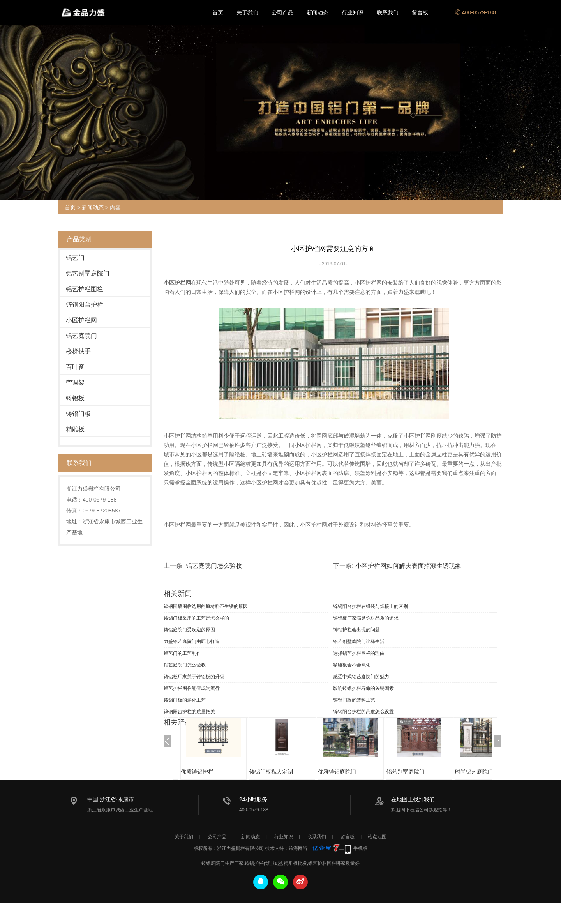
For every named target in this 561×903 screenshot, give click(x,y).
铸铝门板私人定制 (271, 772)
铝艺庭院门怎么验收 (214, 565)
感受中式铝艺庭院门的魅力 (361, 676)
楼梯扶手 (78, 351)
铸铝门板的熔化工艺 (185, 700)
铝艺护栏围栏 (84, 289)
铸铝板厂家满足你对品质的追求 (366, 618)
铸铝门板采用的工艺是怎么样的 (196, 618)
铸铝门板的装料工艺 (354, 700)
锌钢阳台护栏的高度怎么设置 (363, 711)
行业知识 (352, 12)
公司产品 (282, 12)
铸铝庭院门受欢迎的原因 (189, 630)
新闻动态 (317, 12)
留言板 (420, 12)
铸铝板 (75, 398)
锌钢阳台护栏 (84, 304)
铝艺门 (75, 257)
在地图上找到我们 (413, 799)
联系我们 (388, 12)
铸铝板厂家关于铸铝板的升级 (194, 676)
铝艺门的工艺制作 (182, 653)
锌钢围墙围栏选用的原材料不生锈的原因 (206, 606)
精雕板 (75, 429)
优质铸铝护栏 (197, 772)
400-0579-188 (475, 12)
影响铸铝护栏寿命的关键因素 (363, 688)
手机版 (360, 848)
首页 (217, 12)
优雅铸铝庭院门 (337, 772)
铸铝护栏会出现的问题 (356, 630)
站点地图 (377, 836)
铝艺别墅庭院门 (87, 273)
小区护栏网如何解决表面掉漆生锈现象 (408, 565)
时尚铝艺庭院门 (474, 772)
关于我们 (247, 12)
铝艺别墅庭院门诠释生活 (359, 641)
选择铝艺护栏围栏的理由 (359, 653)
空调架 (75, 382)
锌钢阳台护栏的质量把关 (189, 711)
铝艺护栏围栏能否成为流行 (192, 688)
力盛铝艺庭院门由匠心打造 (192, 641)
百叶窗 (75, 367)
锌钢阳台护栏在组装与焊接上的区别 (370, 606)
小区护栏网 (81, 320)
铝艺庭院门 (81, 335)
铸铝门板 (78, 413)
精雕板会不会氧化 (351, 665)
